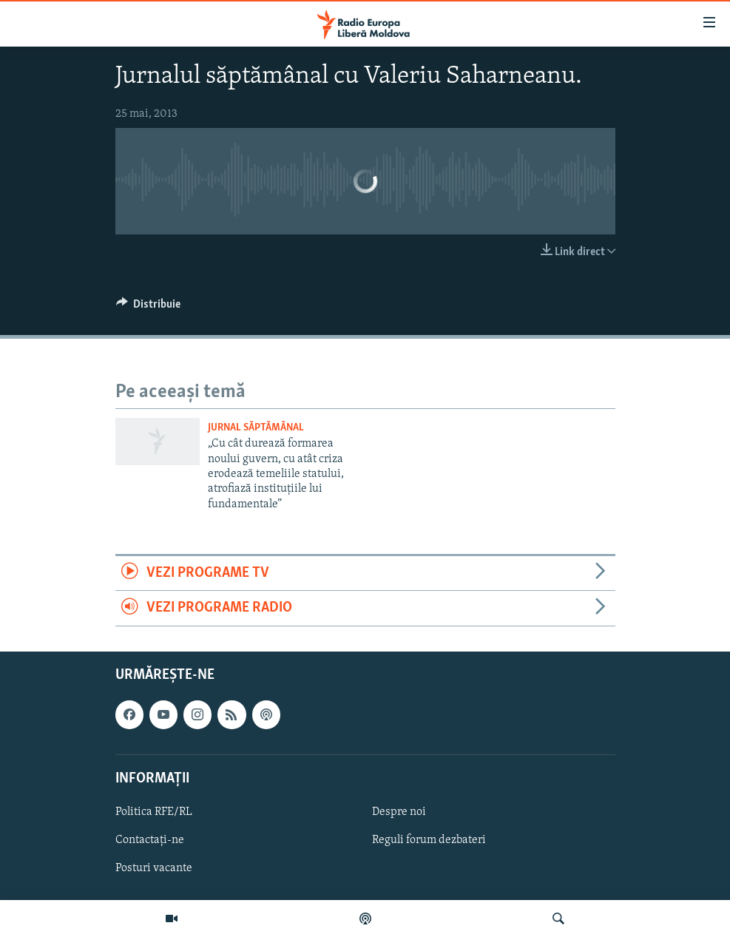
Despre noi (399, 812)
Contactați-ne (149, 840)
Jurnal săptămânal (256, 427)
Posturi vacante (153, 868)
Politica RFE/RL (153, 812)
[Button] (148, 308)
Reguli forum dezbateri (429, 840)
